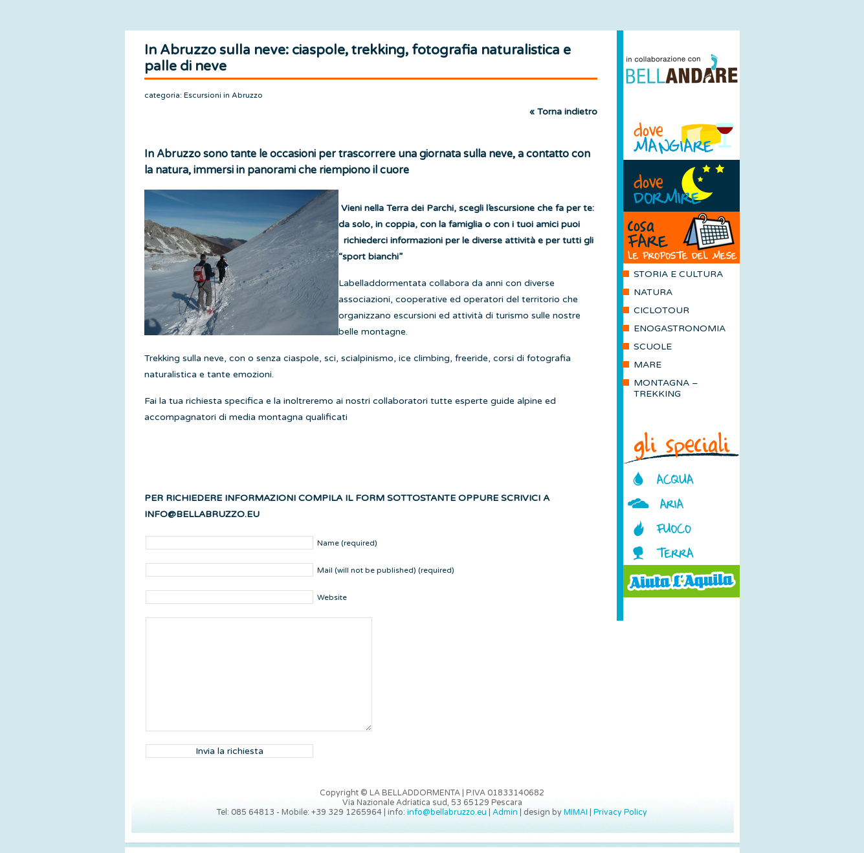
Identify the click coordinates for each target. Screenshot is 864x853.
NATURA (653, 292)
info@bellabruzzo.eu (447, 812)
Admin (505, 812)
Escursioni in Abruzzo (223, 95)
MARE (647, 364)
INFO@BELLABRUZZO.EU (202, 514)
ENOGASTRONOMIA (680, 328)
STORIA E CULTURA (678, 274)
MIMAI (576, 812)
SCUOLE (653, 346)
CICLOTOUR (661, 310)
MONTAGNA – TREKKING (666, 388)
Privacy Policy (620, 812)
